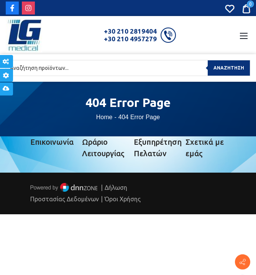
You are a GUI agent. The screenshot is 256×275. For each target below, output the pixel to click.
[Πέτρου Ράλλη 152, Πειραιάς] (242, 262)
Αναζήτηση (228, 67)
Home (104, 117)
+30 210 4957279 (130, 38)
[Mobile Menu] (243, 35)
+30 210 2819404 (130, 31)
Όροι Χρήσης (123, 199)
